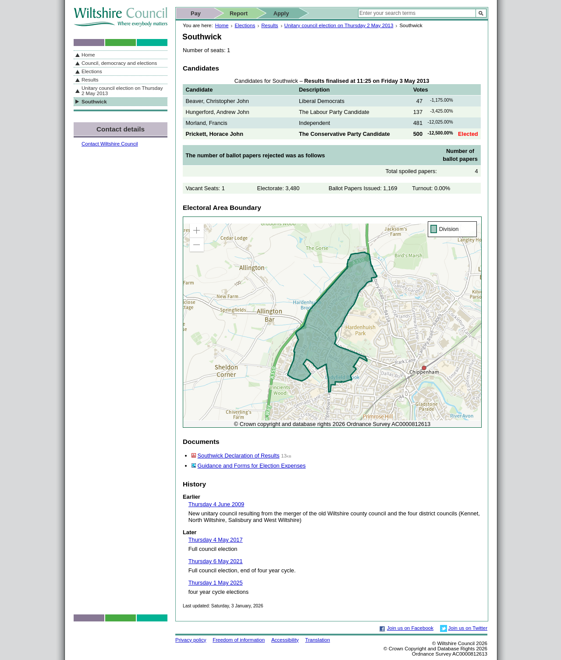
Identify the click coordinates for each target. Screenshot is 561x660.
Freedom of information (239, 639)
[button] (197, 231)
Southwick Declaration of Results (239, 455)
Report (239, 13)
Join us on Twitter (467, 628)
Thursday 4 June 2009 (216, 504)
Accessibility (285, 639)
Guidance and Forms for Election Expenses (252, 465)
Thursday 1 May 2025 (215, 582)
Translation (317, 639)
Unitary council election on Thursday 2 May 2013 (339, 25)
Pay (196, 13)
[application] (332, 322)
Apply (281, 13)
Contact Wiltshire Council (110, 143)
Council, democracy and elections (119, 63)
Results (269, 25)
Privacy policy (190, 639)
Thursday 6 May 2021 (215, 561)
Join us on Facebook (410, 628)
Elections (244, 25)
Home (222, 25)
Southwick (94, 101)
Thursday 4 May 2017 (215, 539)
